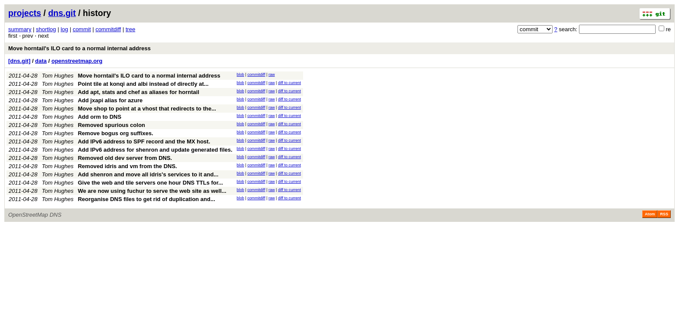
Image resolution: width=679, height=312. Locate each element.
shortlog (46, 29)
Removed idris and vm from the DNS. (127, 166)
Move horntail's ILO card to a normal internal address (79, 48)
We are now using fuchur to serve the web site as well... (152, 191)
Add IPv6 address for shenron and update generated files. (155, 149)
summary (19, 29)
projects (24, 13)
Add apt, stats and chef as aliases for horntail (138, 92)
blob (240, 74)
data (41, 61)
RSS (664, 214)
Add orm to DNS (99, 117)
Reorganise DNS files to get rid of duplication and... (146, 199)
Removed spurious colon (111, 125)
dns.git (62, 13)
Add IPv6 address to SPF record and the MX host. (144, 141)
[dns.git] (19, 61)
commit (82, 29)
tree (130, 29)
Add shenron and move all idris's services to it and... (148, 174)
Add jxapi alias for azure (110, 100)
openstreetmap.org (77, 61)
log (64, 29)
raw (271, 74)
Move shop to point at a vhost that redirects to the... (147, 108)
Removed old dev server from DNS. (125, 158)
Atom (650, 214)
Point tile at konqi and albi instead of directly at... (143, 84)
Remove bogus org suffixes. (115, 133)
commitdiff (108, 29)
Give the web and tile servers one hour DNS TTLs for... (150, 182)
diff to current (289, 83)
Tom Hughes (58, 75)
